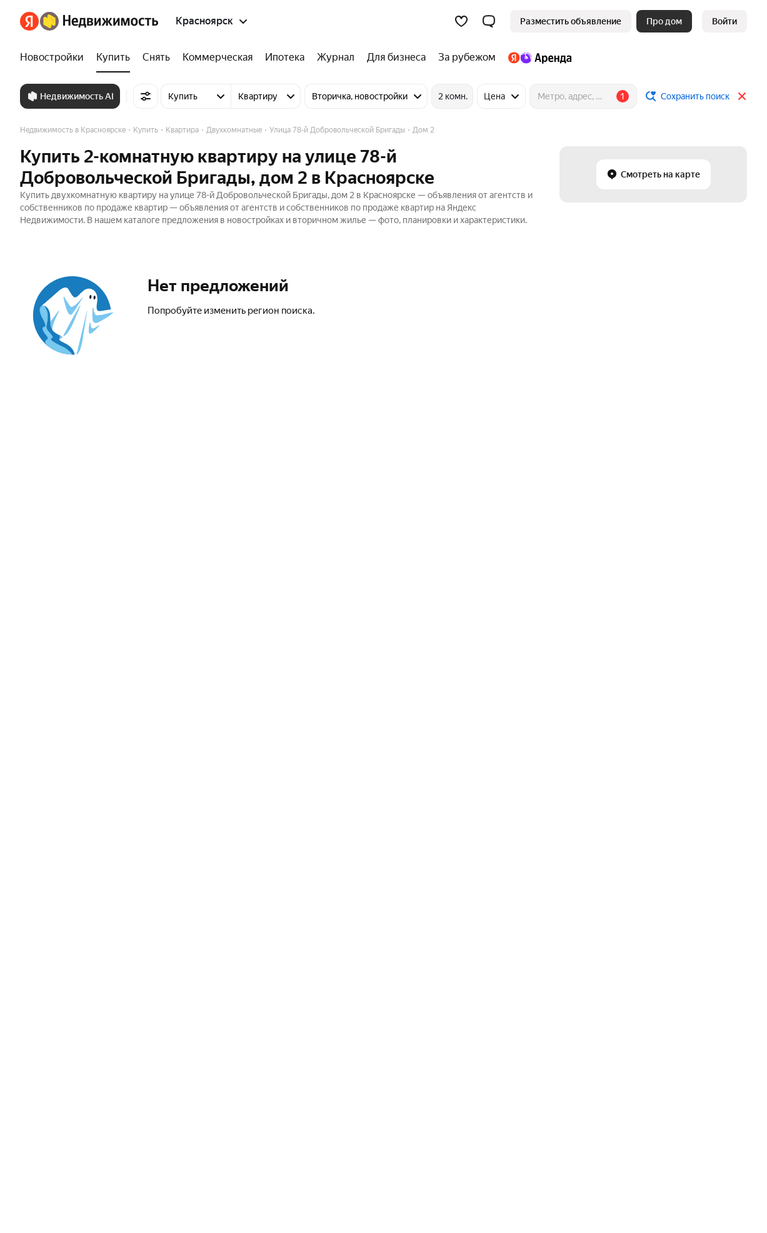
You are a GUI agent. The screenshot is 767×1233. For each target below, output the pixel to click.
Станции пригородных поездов (227, 977)
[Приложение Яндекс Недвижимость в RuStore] (736, 1151)
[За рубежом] (467, 57)
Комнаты (634, 851)
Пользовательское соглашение (334, 1062)
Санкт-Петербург (200, 797)
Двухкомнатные (53, 959)
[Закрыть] (742, 96)
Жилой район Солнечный (359, 869)
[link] (724, 21)
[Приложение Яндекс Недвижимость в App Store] (672, 1151)
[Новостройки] (55, 57)
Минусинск (475, 779)
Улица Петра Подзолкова (71, 833)
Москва (179, 779)
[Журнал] (336, 57)
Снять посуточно (343, 959)
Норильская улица (57, 797)
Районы (180, 995)
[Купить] (113, 57)
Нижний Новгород (201, 869)
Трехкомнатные (52, 977)
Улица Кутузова (52, 779)
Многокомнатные (56, 941)
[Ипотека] (285, 57)
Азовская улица (52, 869)
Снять (320, 941)
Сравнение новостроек (211, 941)
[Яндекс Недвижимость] (99, 21)
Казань (178, 851)
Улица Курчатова (55, 815)
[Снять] (156, 57)
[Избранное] (461, 21)
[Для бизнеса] (396, 57)
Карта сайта (598, 1062)
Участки (632, 779)
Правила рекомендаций (461, 1062)
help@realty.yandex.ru (268, 1142)
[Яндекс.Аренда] (536, 57)
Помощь (542, 1062)
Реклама (130, 1062)
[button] (489, 21)
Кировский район (343, 833)
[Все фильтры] (145, 96)
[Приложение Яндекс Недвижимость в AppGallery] (715, 1151)
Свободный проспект (63, 851)
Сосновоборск (482, 851)
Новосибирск (191, 815)
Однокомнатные (54, 995)
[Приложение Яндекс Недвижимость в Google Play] (693, 1151)
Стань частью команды (209, 1062)
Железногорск (483, 815)
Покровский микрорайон (358, 779)
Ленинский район (343, 815)
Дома (627, 833)
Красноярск (476, 869)
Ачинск (467, 797)
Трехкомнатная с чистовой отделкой (527, 959)
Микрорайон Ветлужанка (359, 797)
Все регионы (190, 1013)
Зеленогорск (479, 833)
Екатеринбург (192, 833)
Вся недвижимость (59, 1062)
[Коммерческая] (217, 57)
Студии (35, 1013)
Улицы (177, 959)
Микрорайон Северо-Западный (371, 851)
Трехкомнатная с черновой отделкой (528, 941)
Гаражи (631, 815)
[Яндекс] (29, 21)
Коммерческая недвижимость (677, 797)
